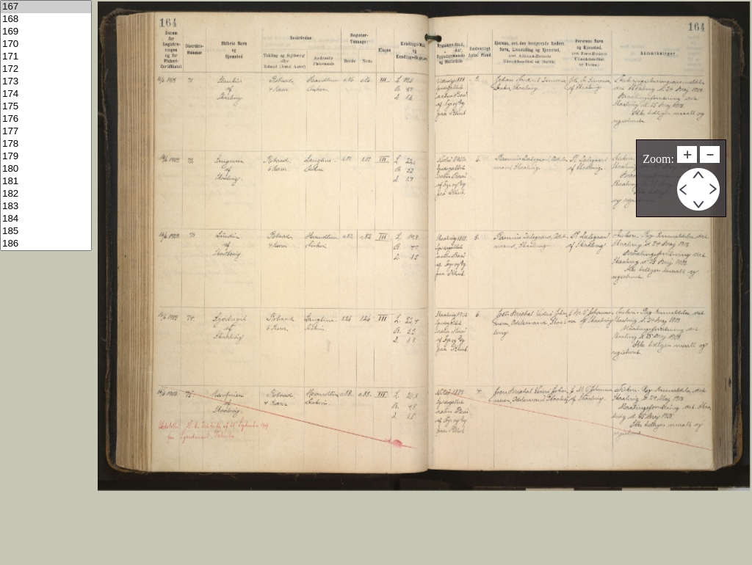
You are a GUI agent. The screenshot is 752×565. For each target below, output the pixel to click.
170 (46, 44)
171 (46, 57)
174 (46, 94)
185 (46, 231)
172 (46, 69)
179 (46, 156)
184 (46, 219)
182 (46, 194)
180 (46, 169)
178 (46, 144)
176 (46, 119)
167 (46, 7)
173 (46, 82)
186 (46, 244)
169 (46, 32)
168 (46, 19)
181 (46, 181)
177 (46, 131)
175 (46, 107)
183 (46, 206)
